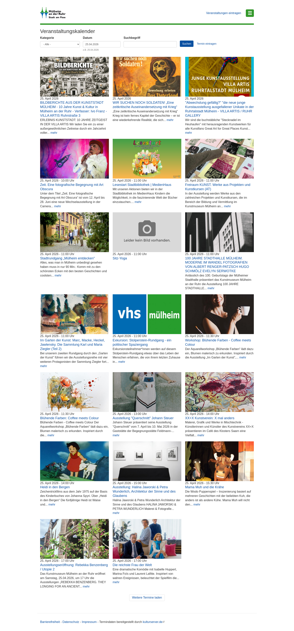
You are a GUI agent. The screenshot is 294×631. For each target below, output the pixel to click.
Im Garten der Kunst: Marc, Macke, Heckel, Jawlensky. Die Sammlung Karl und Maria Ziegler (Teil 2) (72, 344)
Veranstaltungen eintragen (223, 13)
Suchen (186, 43)
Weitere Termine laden (147, 597)
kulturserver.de (154, 621)
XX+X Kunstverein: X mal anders (209, 418)
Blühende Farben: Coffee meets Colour (69, 418)
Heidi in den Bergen (55, 487)
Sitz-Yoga (120, 258)
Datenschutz (70, 621)
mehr (53, 132)
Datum (87, 37)
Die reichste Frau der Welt (132, 565)
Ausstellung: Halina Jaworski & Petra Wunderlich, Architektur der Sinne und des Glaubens (144, 491)
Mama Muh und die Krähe (204, 487)
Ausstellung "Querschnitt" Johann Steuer (143, 418)
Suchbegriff (132, 37)
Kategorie (47, 37)
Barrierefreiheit (50, 621)
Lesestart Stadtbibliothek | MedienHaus (142, 185)
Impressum (89, 621)
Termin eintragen (206, 43)
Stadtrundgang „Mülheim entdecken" (67, 258)
